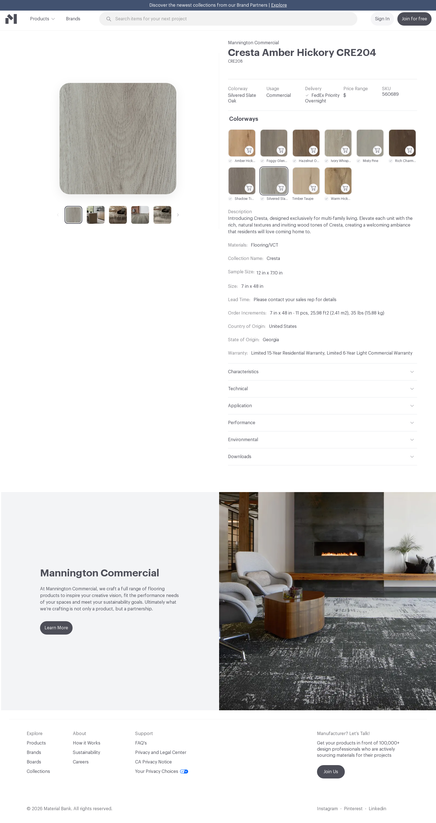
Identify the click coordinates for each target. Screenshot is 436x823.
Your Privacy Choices (161, 771)
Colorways (243, 119)
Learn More (56, 628)
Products (39, 18)
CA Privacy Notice (153, 762)
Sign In (382, 19)
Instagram (327, 809)
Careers (81, 762)
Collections (38, 771)
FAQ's (141, 743)
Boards (34, 762)
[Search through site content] (231, 19)
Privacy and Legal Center (160, 752)
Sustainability (86, 752)
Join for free (414, 19)
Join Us (331, 772)
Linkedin (377, 809)
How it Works (86, 743)
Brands (73, 19)
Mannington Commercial (253, 43)
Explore (279, 5)
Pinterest (353, 809)
